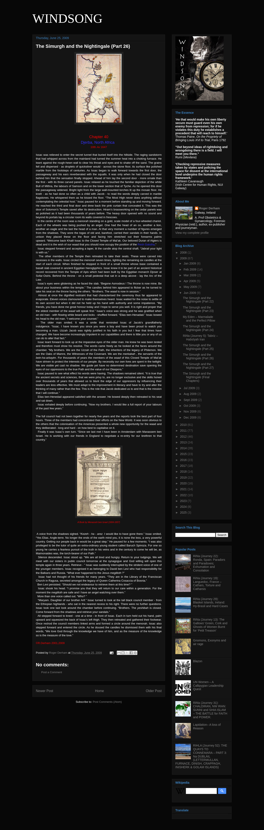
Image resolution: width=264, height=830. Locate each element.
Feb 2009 (190, 269)
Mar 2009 (190, 275)
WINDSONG (67, 18)
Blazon (197, 661)
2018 (184, 471)
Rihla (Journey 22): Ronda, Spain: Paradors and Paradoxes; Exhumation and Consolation (209, 563)
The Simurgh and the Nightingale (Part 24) (198, 328)
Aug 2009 (190, 394)
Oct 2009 (190, 405)
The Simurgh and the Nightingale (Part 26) (198, 356)
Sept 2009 (191, 400)
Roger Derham (209, 208)
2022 (184, 495)
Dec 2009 (190, 417)
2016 (184, 460)
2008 (184, 252)
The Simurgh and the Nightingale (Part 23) (198, 309)
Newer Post (44, 691)
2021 (184, 489)
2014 (184, 448)
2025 (184, 512)
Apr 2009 (190, 281)
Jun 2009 (190, 293)
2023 (184, 501)
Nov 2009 (190, 411)
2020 (184, 483)
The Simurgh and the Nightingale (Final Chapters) (197, 377)
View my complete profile (192, 232)
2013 (184, 442)
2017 (184, 465)
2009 (184, 258)
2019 (184, 477)
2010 (184, 424)
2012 (184, 436)
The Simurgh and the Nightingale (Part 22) (198, 299)
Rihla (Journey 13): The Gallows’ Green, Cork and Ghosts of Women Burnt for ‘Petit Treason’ (210, 625)
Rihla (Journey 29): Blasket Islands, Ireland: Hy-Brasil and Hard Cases (210, 602)
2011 (184, 430)
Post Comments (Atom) (107, 701)
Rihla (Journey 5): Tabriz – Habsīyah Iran (200, 337)
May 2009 (190, 287)
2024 (184, 506)
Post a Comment (51, 672)
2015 (184, 454)
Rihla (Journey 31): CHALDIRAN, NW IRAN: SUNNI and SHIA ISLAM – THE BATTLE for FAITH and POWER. (210, 710)
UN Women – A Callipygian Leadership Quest (208, 685)
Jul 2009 (190, 388)
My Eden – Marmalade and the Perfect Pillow (199, 318)
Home (99, 691)
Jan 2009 (190, 263)
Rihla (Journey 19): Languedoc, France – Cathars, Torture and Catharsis (207, 583)
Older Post (154, 691)
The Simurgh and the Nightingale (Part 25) (198, 347)
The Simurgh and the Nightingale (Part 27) (198, 365)
